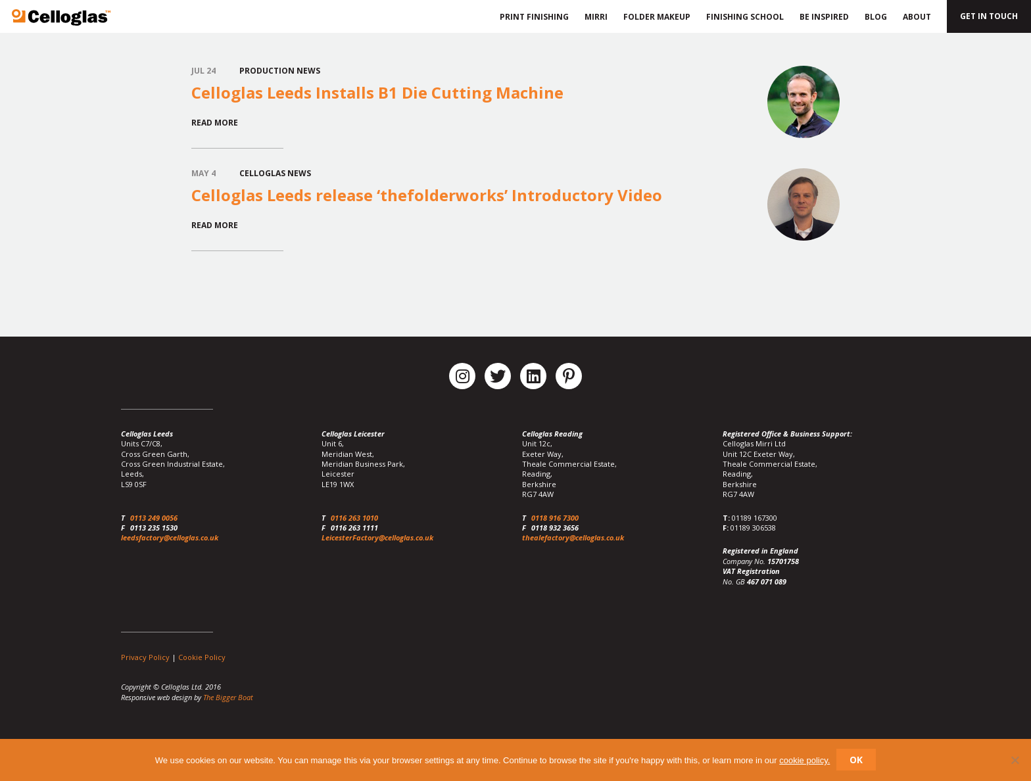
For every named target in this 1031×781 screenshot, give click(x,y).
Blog (876, 16)
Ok (856, 759)
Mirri (596, 16)
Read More (214, 122)
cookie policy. (804, 760)
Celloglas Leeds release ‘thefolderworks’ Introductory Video (426, 195)
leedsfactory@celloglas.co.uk (169, 537)
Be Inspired (824, 16)
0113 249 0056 (154, 518)
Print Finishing (532, 16)
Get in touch (989, 16)
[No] (1014, 760)
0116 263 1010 (354, 518)
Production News (279, 70)
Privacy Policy (145, 657)
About (917, 16)
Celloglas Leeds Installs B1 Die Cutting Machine (377, 92)
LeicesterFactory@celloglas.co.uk (377, 537)
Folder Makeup (656, 16)
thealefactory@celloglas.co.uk (573, 537)
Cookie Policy (202, 657)
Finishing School (745, 16)
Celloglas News (275, 173)
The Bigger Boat (228, 697)
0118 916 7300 (555, 518)
